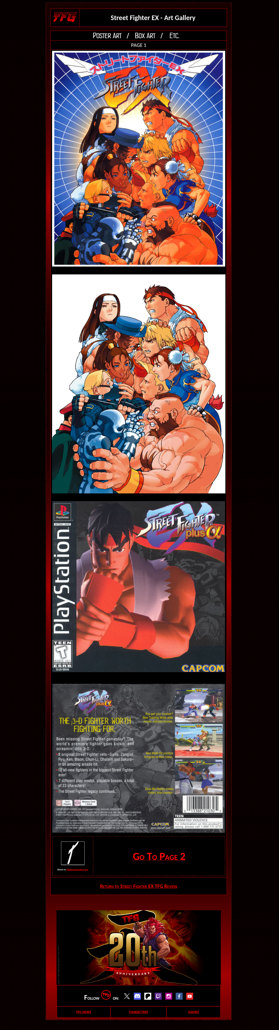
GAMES (193, 1012)
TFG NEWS (83, 1012)
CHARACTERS (138, 1012)
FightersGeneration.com (77, 869)
